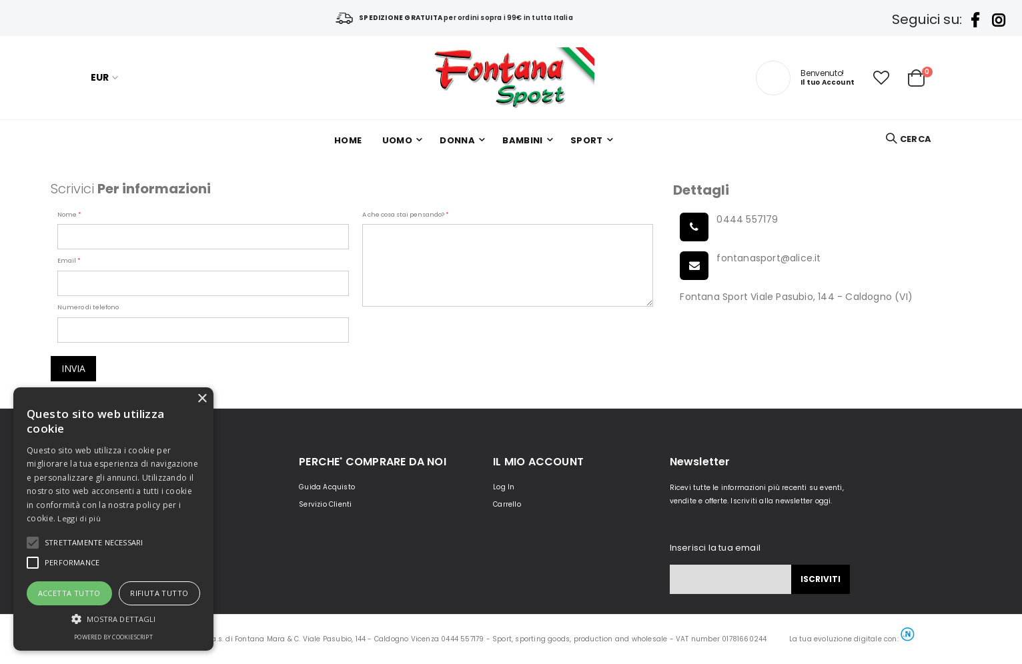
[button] (881, 78)
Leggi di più (79, 518)
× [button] (202, 399)
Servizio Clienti (325, 504)
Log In (503, 487)
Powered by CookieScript (113, 637)
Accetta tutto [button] (69, 593)
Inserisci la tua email (715, 547)
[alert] (113, 519)
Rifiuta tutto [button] (159, 593)
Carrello (507, 504)
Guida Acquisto (327, 487)
